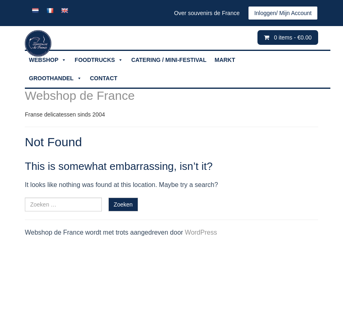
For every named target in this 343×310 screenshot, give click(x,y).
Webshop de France (80, 95)
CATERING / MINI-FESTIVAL (169, 60)
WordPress (201, 232)
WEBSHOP (47, 60)
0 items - (293, 37)
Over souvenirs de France (207, 13)
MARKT (225, 60)
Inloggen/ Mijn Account (283, 13)
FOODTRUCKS (99, 60)
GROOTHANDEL (55, 78)
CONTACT (103, 78)
